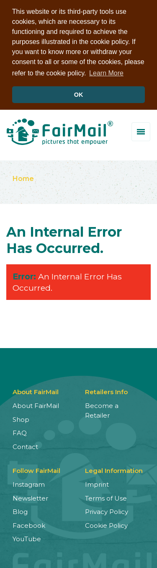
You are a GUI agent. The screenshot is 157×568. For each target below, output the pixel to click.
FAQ (20, 432)
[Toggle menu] (140, 130)
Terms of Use (106, 497)
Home (23, 178)
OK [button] (78, 94)
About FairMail (36, 405)
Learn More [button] (106, 73)
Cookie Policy (106, 525)
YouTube (27, 538)
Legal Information (114, 470)
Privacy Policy (106, 511)
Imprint (97, 484)
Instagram (29, 484)
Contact (25, 446)
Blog (20, 511)
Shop (21, 419)
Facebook (29, 525)
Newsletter (30, 497)
